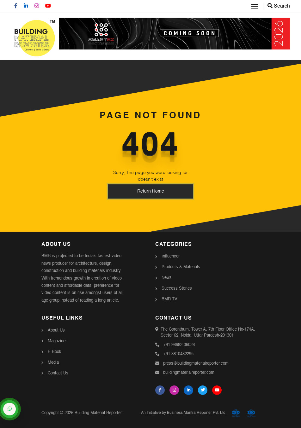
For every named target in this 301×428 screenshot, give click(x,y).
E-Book (54, 352)
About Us (56, 330)
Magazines (58, 341)
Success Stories (177, 288)
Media (53, 363)
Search (278, 6)
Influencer (171, 256)
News (167, 278)
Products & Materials (181, 267)
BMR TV (169, 299)
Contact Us (58, 373)
